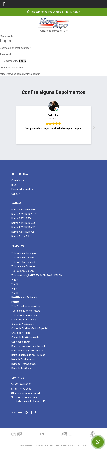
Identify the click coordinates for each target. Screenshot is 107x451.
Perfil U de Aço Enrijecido (24, 297)
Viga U (14, 284)
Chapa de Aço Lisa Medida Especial (29, 328)
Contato (15, 193)
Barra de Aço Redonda (23, 359)
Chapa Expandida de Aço (24, 319)
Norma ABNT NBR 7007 (23, 214)
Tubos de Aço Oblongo (23, 271)
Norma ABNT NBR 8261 (23, 231)
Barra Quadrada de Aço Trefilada (28, 355)
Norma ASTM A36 (20, 236)
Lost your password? (11, 67)
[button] (93, 128)
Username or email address (15, 47)
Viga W (14, 279)
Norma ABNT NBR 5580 (23, 209)
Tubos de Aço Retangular (24, 253)
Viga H (14, 293)
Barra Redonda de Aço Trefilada (27, 350)
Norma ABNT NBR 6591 (23, 227)
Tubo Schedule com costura (25, 310)
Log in (22, 60)
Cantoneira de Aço (21, 341)
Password (6, 54)
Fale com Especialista (22, 189)
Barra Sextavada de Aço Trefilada (28, 346)
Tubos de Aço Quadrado (23, 262)
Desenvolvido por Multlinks (73, 446)
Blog (13, 185)
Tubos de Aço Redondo (23, 257)
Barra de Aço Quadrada (23, 364)
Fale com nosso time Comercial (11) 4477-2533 (53, 11)
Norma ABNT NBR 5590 (23, 223)
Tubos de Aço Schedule (23, 266)
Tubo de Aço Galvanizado (24, 315)
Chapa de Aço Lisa (20, 333)
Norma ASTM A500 (21, 218)
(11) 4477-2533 (21, 384)
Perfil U (15, 302)
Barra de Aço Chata (21, 368)
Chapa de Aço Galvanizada (25, 337)
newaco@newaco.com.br (26, 393)
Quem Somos (18, 180)
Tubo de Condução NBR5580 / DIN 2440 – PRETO (36, 275)
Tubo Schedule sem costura (25, 306)
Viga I (14, 288)
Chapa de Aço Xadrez (22, 324)
